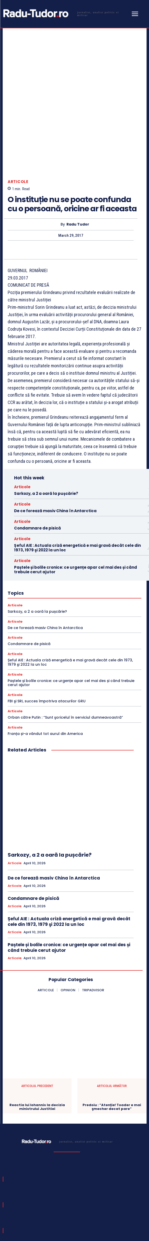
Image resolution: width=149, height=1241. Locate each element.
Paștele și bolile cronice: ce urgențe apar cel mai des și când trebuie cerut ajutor (75, 516)
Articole (18, 128)
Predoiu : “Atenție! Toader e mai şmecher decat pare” (112, 1054)
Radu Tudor (77, 171)
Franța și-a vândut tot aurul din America (45, 680)
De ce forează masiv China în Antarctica (55, 457)
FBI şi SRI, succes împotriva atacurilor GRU (47, 647)
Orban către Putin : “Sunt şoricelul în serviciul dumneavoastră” (65, 664)
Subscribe (127, 1197)
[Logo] (65, 13)
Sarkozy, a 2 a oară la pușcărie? (46, 440)
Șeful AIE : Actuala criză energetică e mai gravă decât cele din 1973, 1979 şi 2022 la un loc (77, 494)
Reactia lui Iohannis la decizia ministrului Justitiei (37, 1054)
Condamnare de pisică (37, 475)
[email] (58, 1197)
